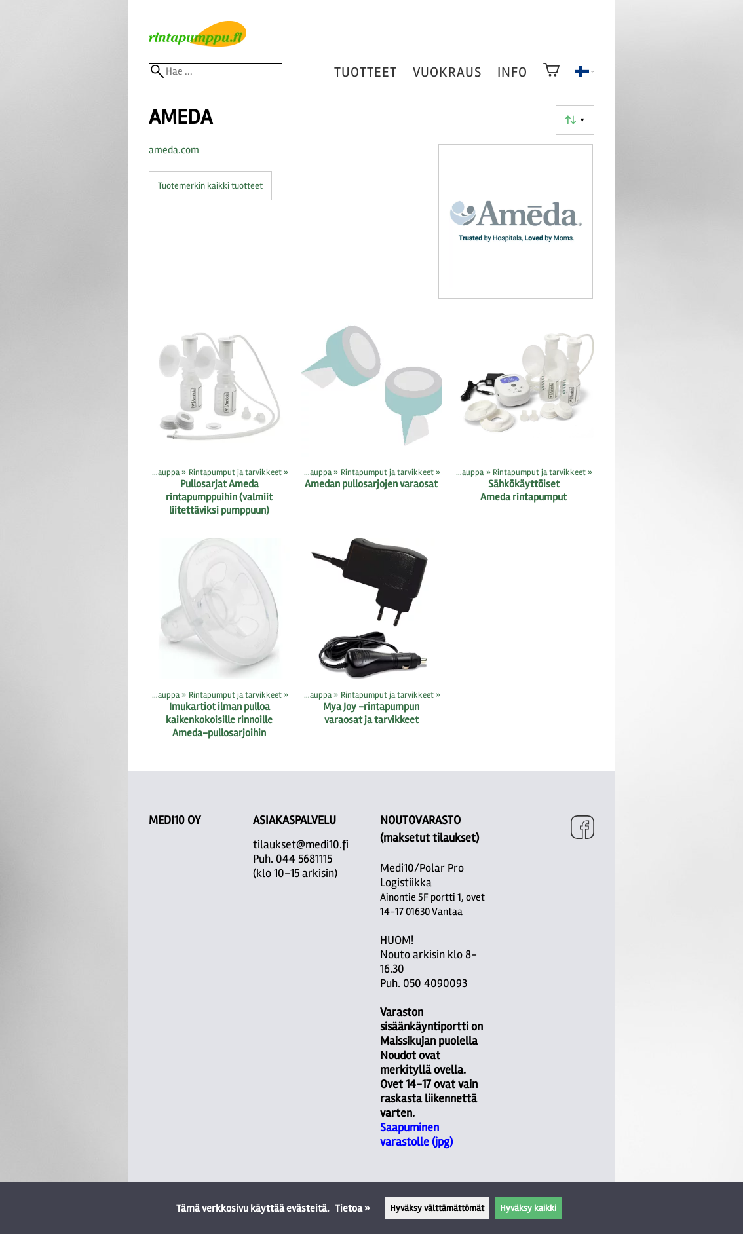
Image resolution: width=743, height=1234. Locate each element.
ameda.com (174, 150)
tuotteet (365, 72)
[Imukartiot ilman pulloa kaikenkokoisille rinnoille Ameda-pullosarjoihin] (219, 644)
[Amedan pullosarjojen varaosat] (371, 421)
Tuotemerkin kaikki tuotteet (210, 185)
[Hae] (215, 71)
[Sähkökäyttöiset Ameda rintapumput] (523, 421)
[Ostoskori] (551, 78)
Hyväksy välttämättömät (437, 1208)
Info (512, 72)
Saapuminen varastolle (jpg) (416, 1134)
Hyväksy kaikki (528, 1208)
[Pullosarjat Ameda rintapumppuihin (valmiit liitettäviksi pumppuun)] (219, 421)
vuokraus (447, 72)
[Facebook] (582, 828)
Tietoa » (352, 1208)
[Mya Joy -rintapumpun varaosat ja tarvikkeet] (371, 644)
